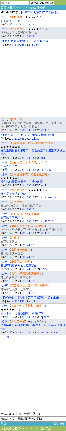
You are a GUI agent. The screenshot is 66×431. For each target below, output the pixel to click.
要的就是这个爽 (10, 20)
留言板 (53, 12)
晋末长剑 (16, 119)
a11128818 (28, 24)
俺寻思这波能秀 (21, 261)
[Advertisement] (33, 82)
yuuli (44, 185)
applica (45, 316)
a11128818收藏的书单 (35, 12)
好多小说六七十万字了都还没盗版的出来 (33, 297)
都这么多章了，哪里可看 (16, 277)
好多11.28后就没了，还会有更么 (28, 41)
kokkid (35, 138)
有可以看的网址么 (12, 253)
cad (43, 157)
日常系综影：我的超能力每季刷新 (32, 143)
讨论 (4, 41)
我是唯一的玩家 (21, 249)
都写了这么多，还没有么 (16, 289)
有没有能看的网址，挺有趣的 (19, 265)
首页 (3, 7)
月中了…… (46, 162)
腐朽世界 (16, 17)
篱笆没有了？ (9, 166)
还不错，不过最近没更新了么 (19, 32)
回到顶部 (59, 423)
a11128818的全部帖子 (32, 7)
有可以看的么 (9, 241)
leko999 (35, 44)
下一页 (5, 337)
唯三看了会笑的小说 (13, 193)
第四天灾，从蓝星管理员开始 (29, 285)
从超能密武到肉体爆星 (25, 213)
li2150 (44, 269)
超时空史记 (18, 321)
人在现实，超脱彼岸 (23, 162)
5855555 (46, 169)
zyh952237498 (49, 332)
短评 (4, 17)
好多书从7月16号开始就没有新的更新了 (32, 134)
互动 (12, 7)
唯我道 (15, 237)
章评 (4, 162)
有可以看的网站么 (12, 217)
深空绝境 (16, 201)
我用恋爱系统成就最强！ (26, 273)
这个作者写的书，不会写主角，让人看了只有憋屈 (31, 229)
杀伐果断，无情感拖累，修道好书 (22, 313)
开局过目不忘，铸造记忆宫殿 (29, 174)
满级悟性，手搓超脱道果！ (28, 305)
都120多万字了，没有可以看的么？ (22, 205)
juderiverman (48, 197)
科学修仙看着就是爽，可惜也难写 (22, 181)
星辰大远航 (18, 29)
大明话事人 (18, 190)
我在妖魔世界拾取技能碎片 (28, 225)
